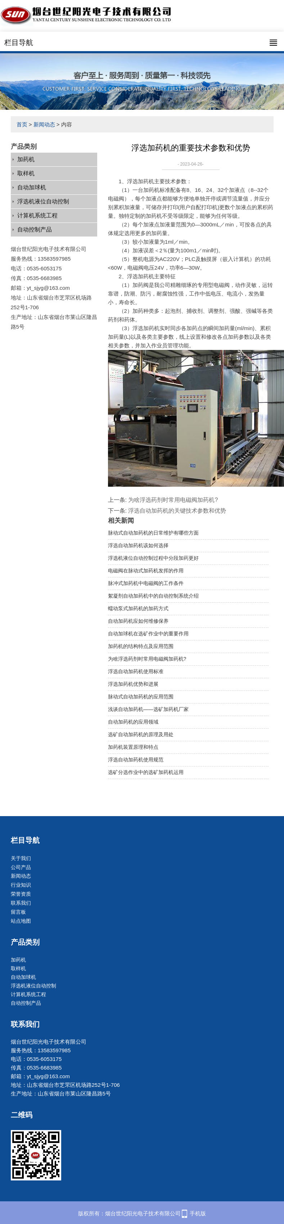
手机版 (198, 1213)
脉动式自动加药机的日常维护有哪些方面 (153, 533)
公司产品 (21, 867)
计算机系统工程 (37, 215)
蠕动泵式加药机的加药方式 (138, 608)
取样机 (26, 173)
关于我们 (21, 858)
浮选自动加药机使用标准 (135, 671)
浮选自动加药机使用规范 (135, 759)
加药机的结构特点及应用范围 (140, 646)
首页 (22, 124)
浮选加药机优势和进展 (133, 684)
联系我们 (21, 903)
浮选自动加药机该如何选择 (138, 545)
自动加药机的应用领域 (133, 722)
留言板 (18, 912)
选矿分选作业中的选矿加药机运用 (146, 772)
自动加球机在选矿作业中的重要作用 (148, 633)
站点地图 (21, 921)
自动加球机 (31, 187)
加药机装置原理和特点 (133, 747)
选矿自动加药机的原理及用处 (140, 734)
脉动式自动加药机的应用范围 (140, 696)
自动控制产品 (34, 229)
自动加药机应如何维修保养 (138, 621)
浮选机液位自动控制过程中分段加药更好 (153, 558)
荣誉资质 (21, 894)
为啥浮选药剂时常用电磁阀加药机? (173, 500)
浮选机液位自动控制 (43, 201)
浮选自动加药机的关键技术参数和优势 (177, 511)
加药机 (26, 159)
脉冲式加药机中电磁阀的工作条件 (146, 583)
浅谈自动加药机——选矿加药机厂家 (148, 709)
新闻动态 (44, 124)
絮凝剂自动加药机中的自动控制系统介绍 (153, 596)
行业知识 (21, 885)
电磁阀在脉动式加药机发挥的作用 (146, 570)
